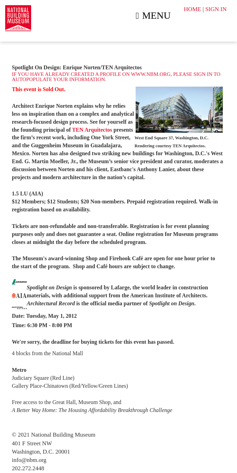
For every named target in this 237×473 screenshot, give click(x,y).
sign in (202, 74)
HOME (192, 9)
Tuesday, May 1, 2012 (51, 316)
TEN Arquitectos (92, 130)
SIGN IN (216, 9)
